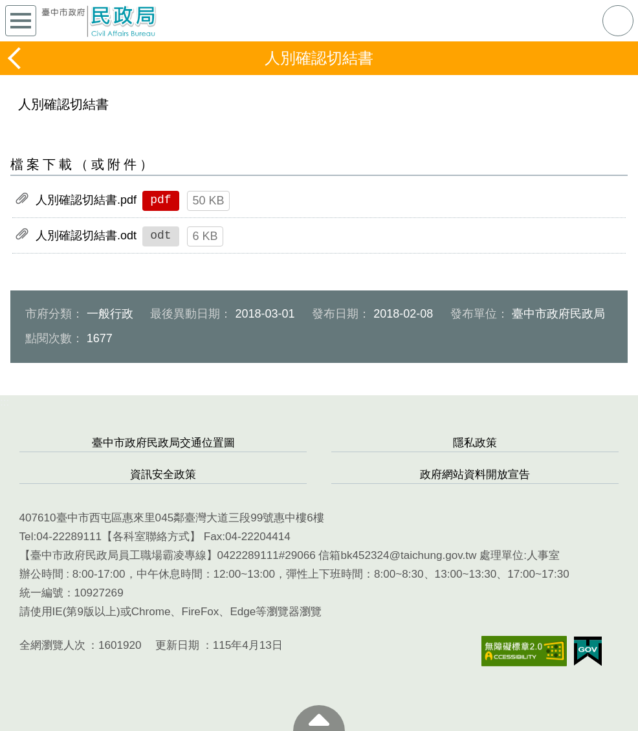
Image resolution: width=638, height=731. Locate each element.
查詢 (618, 21)
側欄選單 (20, 20)
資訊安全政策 (163, 474)
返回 (15, 58)
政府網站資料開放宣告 (475, 474)
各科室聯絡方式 (151, 536)
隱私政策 (475, 443)
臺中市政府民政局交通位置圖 (163, 443)
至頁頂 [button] (319, 718)
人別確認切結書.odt (86, 235)
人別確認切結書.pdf (86, 199)
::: (4, 402)
